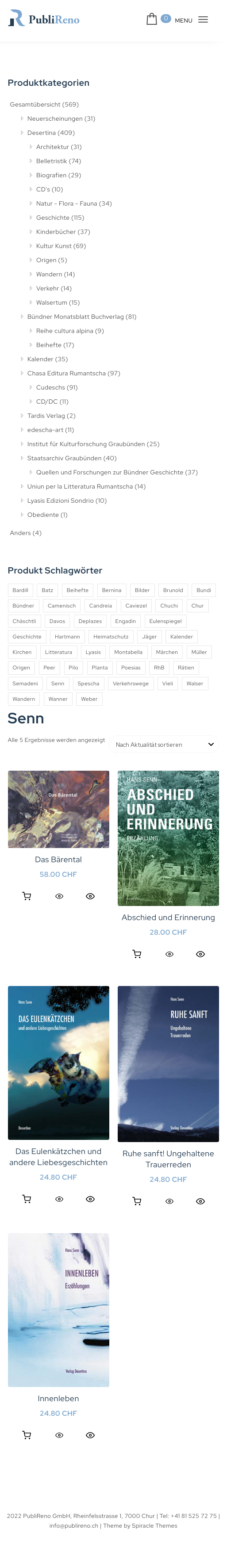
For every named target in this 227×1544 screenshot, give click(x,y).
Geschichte (53, 218)
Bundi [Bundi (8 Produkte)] (203, 590)
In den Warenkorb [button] (26, 896)
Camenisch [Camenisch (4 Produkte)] (62, 605)
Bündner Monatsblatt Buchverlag (75, 317)
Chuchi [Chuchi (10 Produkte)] (169, 605)
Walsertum (51, 303)
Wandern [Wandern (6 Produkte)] (24, 699)
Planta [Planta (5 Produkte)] (100, 667)
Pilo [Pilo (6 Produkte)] (74, 667)
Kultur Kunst (54, 246)
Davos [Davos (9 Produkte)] (57, 621)
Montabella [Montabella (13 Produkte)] (128, 652)
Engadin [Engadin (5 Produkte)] (125, 621)
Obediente (43, 515)
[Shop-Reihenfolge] (163, 744)
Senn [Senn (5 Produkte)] (57, 683)
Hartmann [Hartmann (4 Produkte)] (67, 636)
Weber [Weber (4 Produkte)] (89, 699)
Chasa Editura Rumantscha (66, 374)
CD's (43, 190)
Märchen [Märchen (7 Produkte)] (167, 652)
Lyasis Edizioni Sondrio (60, 501)
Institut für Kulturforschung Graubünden (86, 444)
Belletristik (51, 161)
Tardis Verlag (46, 416)
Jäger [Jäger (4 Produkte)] (149, 636)
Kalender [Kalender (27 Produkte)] (181, 636)
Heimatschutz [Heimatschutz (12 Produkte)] (110, 636)
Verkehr (47, 289)
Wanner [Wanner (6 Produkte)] (58, 699)
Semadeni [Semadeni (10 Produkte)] (25, 683)
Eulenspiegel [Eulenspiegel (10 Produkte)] (166, 621)
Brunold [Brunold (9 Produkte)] (173, 590)
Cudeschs (50, 388)
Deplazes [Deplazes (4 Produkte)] (90, 621)
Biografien (51, 176)
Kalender (40, 359)
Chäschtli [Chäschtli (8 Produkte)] (24, 621)
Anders (20, 533)
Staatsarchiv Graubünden (64, 458)
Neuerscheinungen (55, 119)
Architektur (52, 147)
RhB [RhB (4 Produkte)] (159, 667)
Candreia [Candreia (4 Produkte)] (100, 605)
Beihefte (49, 345)
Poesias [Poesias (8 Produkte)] (131, 667)
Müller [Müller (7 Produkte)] (199, 652)
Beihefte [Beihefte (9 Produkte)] (78, 590)
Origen (46, 260)
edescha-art (45, 430)
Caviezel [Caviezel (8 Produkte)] (136, 605)
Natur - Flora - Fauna (66, 204)
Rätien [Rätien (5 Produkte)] (186, 667)
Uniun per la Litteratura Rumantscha (80, 487)
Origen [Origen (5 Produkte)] (22, 667)
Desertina (41, 133)
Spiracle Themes (154, 1525)
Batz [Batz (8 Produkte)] (47, 590)
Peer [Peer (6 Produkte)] (50, 667)
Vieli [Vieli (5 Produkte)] (167, 683)
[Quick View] (59, 896)
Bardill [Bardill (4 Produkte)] (21, 590)
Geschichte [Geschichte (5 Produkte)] (27, 636)
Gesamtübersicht (35, 105)
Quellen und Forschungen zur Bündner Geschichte (110, 473)
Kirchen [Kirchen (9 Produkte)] (22, 652)
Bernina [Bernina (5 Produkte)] (112, 590)
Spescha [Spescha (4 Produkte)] (89, 683)
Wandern (49, 275)
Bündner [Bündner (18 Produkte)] (24, 605)
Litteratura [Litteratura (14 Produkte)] (59, 652)
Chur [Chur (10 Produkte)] (198, 605)
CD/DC (47, 402)
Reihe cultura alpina (64, 331)
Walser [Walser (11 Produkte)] (195, 683)
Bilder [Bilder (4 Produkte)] (142, 590)
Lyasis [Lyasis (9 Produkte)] (93, 652)
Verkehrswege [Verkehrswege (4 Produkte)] (131, 683)
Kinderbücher (56, 232)
